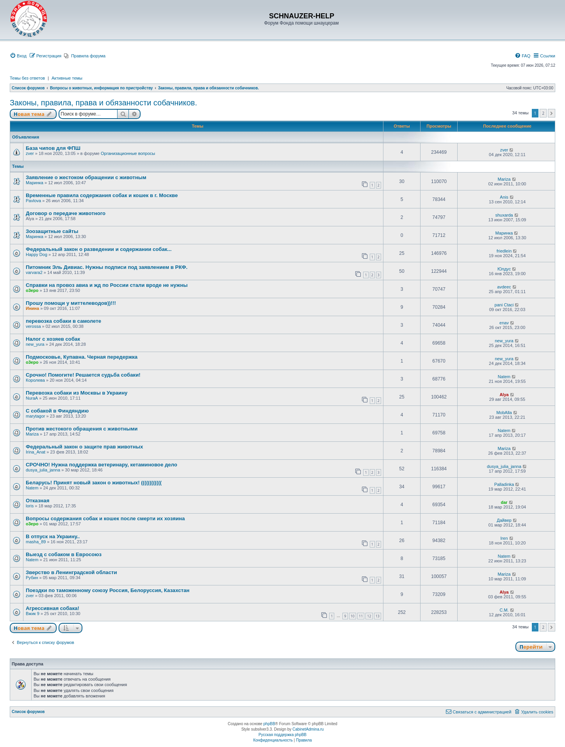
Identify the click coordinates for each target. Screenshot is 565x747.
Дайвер (504, 520)
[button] (551, 113)
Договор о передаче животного (65, 213)
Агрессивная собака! (52, 608)
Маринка (34, 182)
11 (361, 616)
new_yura (35, 344)
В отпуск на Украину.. (53, 536)
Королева (35, 380)
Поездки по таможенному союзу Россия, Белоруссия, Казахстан (107, 590)
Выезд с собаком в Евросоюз (64, 554)
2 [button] (543, 113)
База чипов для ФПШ (53, 148)
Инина (32, 308)
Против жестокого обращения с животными (81, 429)
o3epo (32, 290)
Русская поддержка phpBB (282, 735)
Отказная (37, 500)
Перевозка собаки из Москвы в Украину (76, 393)
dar (504, 502)
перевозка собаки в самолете (63, 321)
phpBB (269, 724)
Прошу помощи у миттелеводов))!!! (71, 303)
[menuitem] (18, 55)
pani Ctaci (504, 304)
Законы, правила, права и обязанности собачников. (103, 102)
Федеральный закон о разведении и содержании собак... (98, 249)
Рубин (32, 577)
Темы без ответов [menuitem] (27, 78)
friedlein (504, 251)
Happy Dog (36, 254)
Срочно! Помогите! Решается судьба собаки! (83, 375)
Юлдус (504, 269)
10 (353, 616)
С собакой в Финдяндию (57, 411)
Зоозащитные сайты (52, 231)
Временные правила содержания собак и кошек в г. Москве (102, 195)
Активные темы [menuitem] (67, 78)
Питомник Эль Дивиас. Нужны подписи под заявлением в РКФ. (106, 267)
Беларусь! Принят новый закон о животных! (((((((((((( (94, 483)
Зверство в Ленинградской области (71, 572)
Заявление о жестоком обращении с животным (86, 177)
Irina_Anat (35, 452)
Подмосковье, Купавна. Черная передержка (81, 357)
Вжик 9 (32, 613)
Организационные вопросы (128, 153)
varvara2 (34, 272)
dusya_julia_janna (43, 470)
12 (369, 616)
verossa (33, 326)
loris (30, 505)
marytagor (35, 416)
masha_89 (36, 541)
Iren (504, 538)
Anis (504, 197)
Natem (504, 376)
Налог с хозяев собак (53, 339)
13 (378, 616)
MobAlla (504, 412)
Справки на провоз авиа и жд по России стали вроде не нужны (106, 285)
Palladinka (504, 484)
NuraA (32, 398)
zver (30, 153)
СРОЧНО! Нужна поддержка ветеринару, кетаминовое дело (101, 465)
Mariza (504, 179)
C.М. (503, 610)
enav (504, 322)
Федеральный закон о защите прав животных (84, 447)
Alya (503, 394)
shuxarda (504, 215)
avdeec (504, 287)
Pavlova (33, 200)
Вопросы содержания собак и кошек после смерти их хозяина (105, 518)
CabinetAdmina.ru (308, 729)
